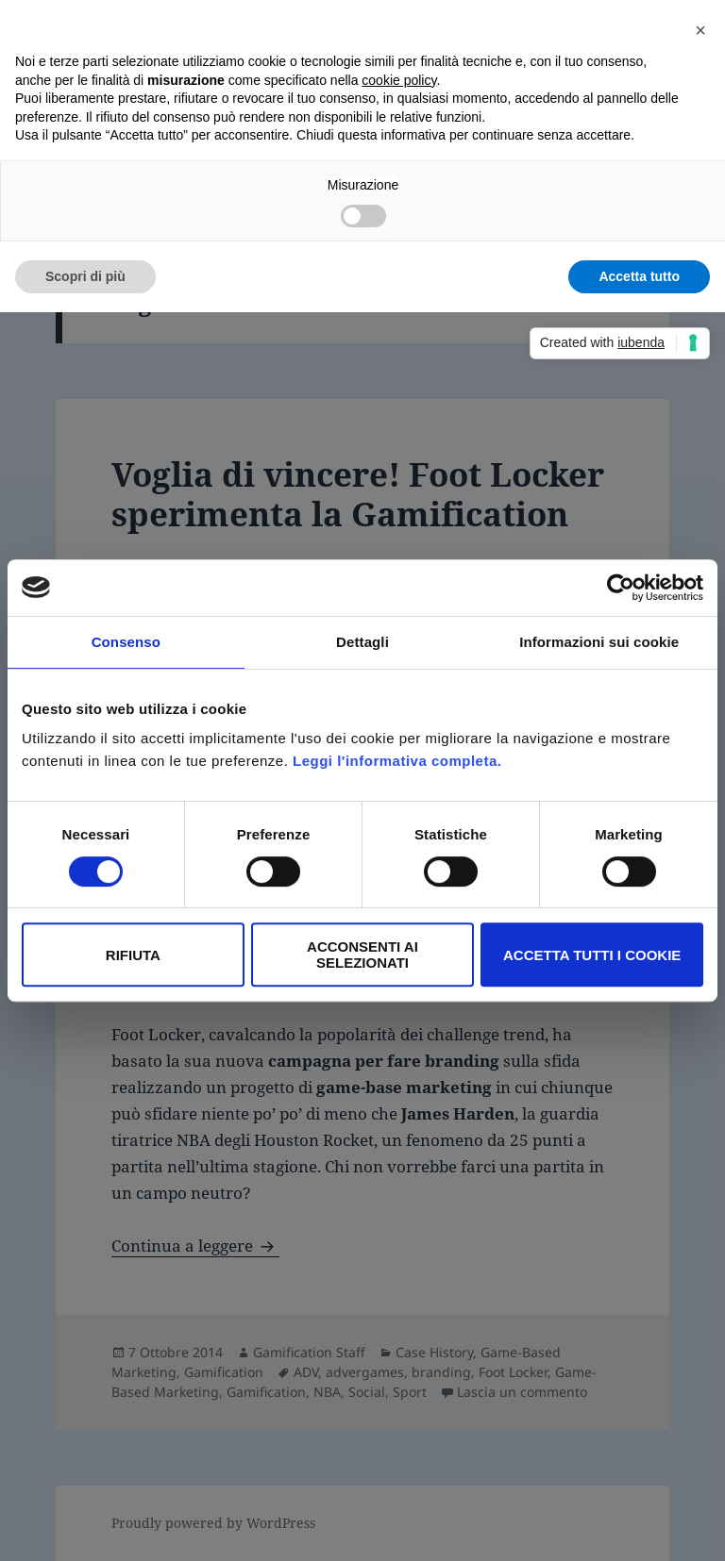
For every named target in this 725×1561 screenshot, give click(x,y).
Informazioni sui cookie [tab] (599, 642)
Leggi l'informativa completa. (397, 761)
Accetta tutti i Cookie (592, 955)
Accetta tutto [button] (639, 276)
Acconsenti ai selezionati (362, 954)
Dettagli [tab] (362, 642)
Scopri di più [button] (85, 276)
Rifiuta (133, 955)
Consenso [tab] (126, 642)
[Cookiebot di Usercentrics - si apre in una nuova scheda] (620, 587)
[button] (700, 30)
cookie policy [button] (399, 80)
